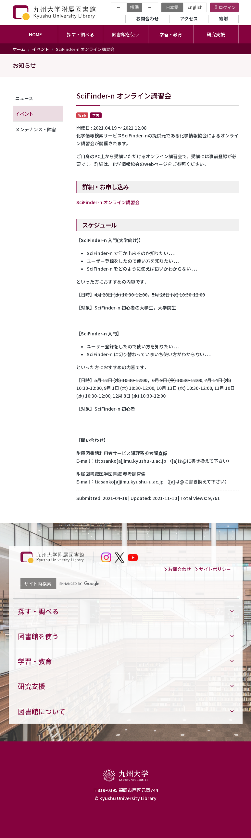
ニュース (24, 98)
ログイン (227, 7)
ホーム (19, 49)
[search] (140, 584)
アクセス (189, 18)
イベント (40, 49)
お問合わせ (147, 18)
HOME (35, 34)
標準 (134, 7)
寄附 (223, 18)
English (195, 7)
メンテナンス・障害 (35, 129)
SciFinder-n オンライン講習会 (108, 202)
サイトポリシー (213, 569)
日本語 (172, 7)
